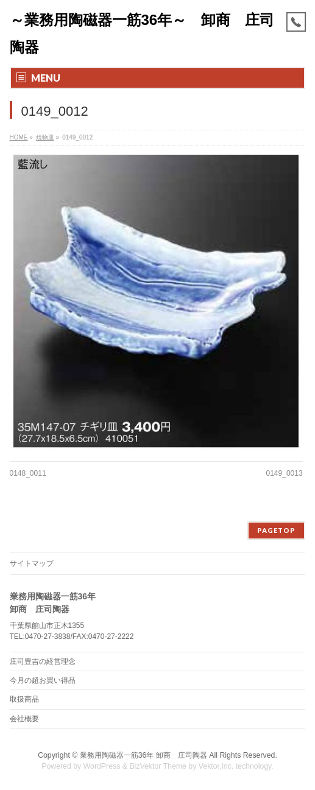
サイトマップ (32, 563)
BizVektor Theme (157, 766)
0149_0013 (284, 473)
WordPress (102, 766)
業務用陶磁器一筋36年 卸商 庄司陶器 (143, 755)
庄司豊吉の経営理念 (43, 661)
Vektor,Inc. (216, 766)
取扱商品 (24, 699)
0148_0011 (28, 473)
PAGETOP (276, 530)
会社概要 (24, 718)
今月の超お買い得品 (43, 680)
